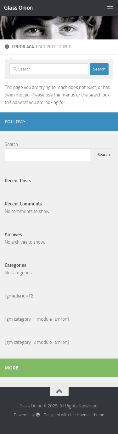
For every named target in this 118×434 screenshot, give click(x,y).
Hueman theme (90, 414)
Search (11, 144)
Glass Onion (18, 7)
